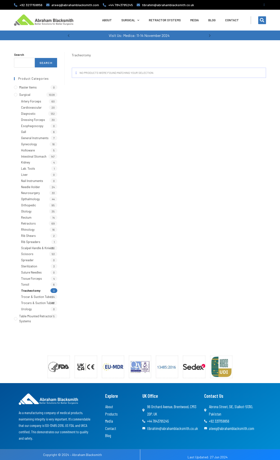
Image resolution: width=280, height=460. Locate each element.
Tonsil (25, 284)
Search (19, 55)
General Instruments (35, 138)
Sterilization (29, 266)
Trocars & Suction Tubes (37, 303)
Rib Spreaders (30, 242)
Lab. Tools (28, 168)
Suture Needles (31, 272)
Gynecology (29, 144)
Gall (23, 132)
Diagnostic (28, 113)
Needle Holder (30, 187)
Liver (24, 175)
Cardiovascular (31, 107)
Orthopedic (28, 205)
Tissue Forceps (31, 278)
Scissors (27, 254)
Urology (26, 309)
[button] (262, 20)
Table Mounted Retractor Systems (36, 318)
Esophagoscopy (32, 126)
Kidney (25, 162)
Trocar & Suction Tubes (37, 297)
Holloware (28, 150)
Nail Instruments (32, 181)
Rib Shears (28, 236)
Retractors (28, 223)
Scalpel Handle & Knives (37, 248)
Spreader (27, 260)
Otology (26, 211)
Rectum (26, 217)
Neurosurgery (30, 193)
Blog (212, 20)
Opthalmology (30, 199)
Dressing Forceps (33, 120)
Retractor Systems (165, 20)
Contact (232, 20)
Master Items (28, 87)
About (107, 20)
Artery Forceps (31, 101)
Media (194, 20)
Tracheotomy (31, 290)
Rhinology (28, 229)
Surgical (130, 20)
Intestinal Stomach (33, 156)
